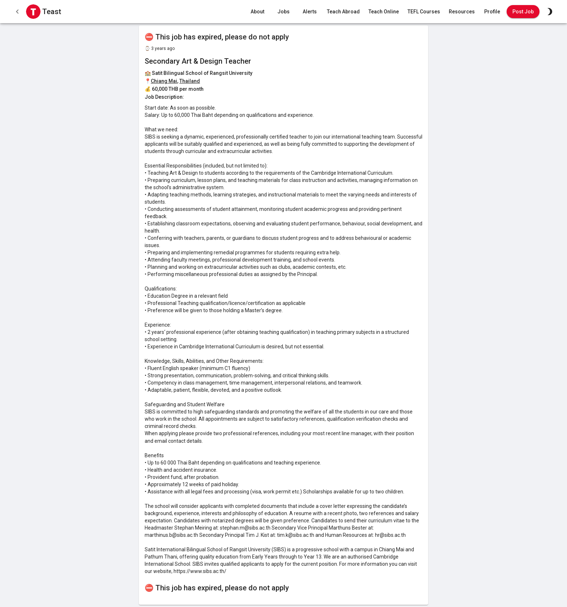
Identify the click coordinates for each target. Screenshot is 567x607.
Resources (462, 11)
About (257, 11)
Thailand (189, 81)
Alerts (309, 11)
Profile (492, 11)
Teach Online (384, 11)
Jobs (283, 11)
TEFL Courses (424, 11)
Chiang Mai (164, 81)
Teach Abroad (343, 11)
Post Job (523, 11)
